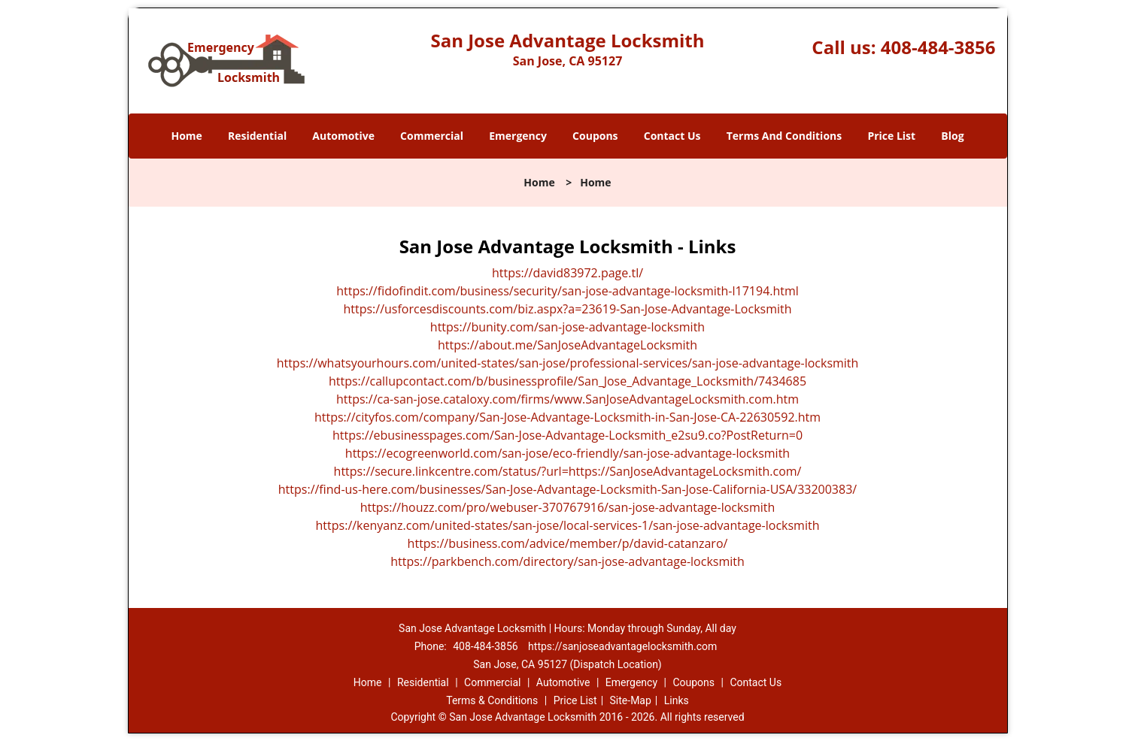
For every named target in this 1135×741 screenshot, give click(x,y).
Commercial (431, 136)
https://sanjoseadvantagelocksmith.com (622, 646)
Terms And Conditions (784, 136)
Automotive (343, 136)
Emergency (518, 136)
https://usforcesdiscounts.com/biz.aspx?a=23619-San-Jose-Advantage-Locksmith (567, 309)
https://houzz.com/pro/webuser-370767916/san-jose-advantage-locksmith (567, 507)
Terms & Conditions (492, 700)
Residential (257, 136)
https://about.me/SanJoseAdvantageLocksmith (567, 345)
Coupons (595, 136)
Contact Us (672, 136)
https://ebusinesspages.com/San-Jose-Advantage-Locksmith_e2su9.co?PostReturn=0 (567, 435)
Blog (952, 136)
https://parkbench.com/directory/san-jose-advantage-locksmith (567, 561)
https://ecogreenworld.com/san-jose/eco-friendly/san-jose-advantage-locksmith (567, 453)
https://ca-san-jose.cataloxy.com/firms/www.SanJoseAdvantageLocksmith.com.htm (567, 399)
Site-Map (630, 700)
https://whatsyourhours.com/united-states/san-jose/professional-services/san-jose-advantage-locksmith (568, 363)
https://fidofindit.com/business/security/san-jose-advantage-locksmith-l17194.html (567, 291)
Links (676, 700)
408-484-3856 (938, 47)
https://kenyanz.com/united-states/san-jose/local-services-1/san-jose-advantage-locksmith (568, 525)
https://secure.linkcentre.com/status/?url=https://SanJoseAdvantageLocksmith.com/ (568, 471)
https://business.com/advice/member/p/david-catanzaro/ (568, 543)
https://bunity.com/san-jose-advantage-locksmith (567, 327)
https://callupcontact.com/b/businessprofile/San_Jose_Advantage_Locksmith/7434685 (567, 381)
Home (186, 136)
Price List (891, 136)
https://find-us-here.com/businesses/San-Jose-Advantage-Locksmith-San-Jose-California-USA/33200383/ (567, 489)
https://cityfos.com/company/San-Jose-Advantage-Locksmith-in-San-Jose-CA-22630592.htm (567, 417)
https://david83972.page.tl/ (567, 273)
